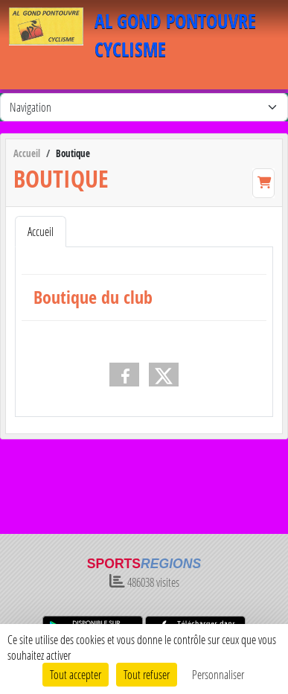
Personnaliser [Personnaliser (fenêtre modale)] (218, 674)
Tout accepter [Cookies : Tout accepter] (75, 674)
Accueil (41, 231)
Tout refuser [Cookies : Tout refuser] (147, 674)
